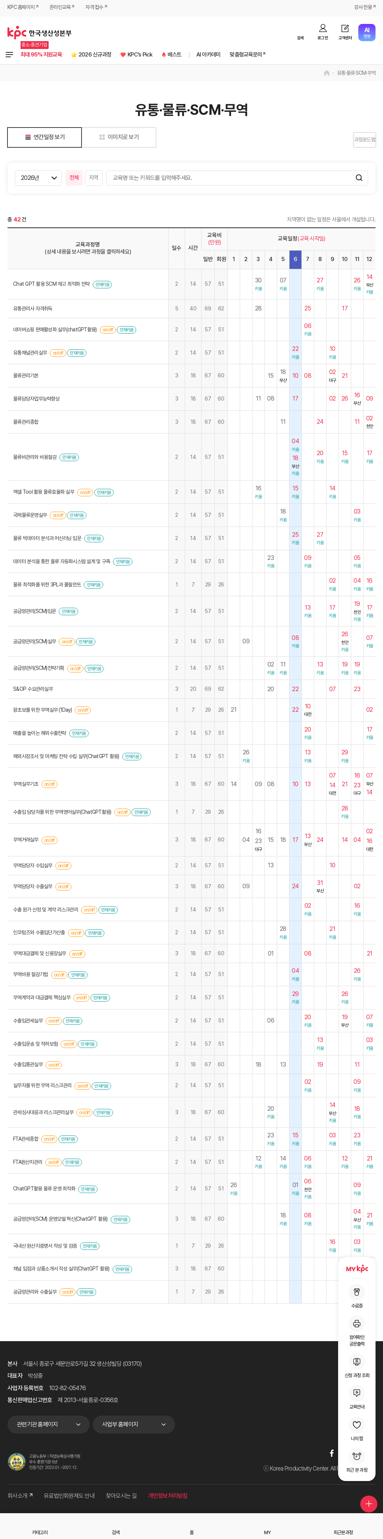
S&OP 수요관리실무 (33, 690)
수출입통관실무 (28, 1066)
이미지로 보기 (117, 138)
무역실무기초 (26, 785)
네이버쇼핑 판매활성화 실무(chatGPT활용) (54, 331)
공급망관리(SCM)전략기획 (38, 669)
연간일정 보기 (43, 138)
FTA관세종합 (25, 1140)
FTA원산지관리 (27, 1163)
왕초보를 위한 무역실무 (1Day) (42, 711)
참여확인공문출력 (357, 1331)
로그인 (323, 38)
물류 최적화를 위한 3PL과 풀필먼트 (47, 586)
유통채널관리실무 (30, 354)
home (327, 74)
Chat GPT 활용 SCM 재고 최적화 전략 (51, 285)
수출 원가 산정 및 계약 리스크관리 (45, 911)
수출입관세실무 (28, 1022)
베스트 (200, 55)
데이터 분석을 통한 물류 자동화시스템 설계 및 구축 (61, 562)
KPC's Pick (160, 55)
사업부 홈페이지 (120, 1425)
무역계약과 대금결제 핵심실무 (41, 999)
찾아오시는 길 (121, 1496)
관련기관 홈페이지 (37, 1425)
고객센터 (345, 38)
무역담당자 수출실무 (32, 887)
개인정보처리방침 (168, 1496)
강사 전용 (361, 8)
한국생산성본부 (39, 32)
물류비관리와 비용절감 (34, 458)
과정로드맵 (356, 140)
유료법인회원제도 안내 (69, 1496)
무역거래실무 (26, 841)
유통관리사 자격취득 (32, 310)
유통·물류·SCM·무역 (356, 74)
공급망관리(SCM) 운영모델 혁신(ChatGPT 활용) (60, 1220)
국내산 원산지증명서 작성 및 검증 (45, 1247)
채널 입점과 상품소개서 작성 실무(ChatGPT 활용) (62, 1270)
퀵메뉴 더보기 (365, 1495)
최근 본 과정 (356, 1460)
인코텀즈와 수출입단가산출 (39, 933)
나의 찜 (357, 1429)
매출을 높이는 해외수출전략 (39, 734)
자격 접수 (100, 8)
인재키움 (102, 285)
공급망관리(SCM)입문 (34, 612)
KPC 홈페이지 (22, 8)
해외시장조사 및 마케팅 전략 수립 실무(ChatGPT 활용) (66, 757)
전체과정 (9, 55)
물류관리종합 (26, 423)
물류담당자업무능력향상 (36, 400)
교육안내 (357, 1397)
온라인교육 (63, 8)
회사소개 (20, 1496)
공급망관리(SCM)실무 (34, 643)
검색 (300, 38)
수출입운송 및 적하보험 (35, 1045)
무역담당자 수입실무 (32, 867)
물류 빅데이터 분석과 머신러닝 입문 (47, 539)
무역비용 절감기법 (30, 975)
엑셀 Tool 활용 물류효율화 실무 (43, 493)
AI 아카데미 (238, 55)
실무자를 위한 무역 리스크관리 (42, 1086)
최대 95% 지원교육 (46, 55)
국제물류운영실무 (30, 516)
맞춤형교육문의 (282, 55)
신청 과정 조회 (356, 1365)
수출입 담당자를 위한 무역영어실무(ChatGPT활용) (62, 813)
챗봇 (366, 33)
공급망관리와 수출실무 (34, 1293)
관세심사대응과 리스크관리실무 (43, 1113)
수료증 (357, 1296)
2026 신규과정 (108, 55)
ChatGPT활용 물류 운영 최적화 (44, 1190)
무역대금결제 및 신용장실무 (39, 954)
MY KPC (357, 1268)
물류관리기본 (26, 377)
